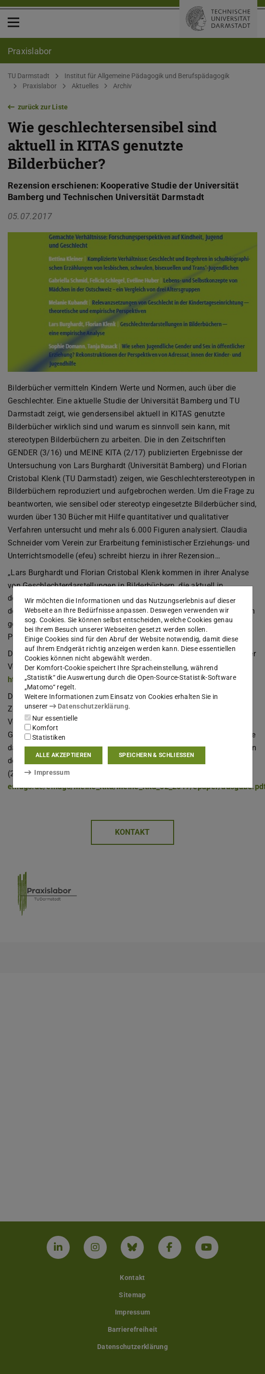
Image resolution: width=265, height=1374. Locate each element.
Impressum (47, 772)
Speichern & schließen (156, 755)
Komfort (41, 728)
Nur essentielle (51, 718)
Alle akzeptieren (63, 755)
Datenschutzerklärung (89, 706)
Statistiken (45, 737)
